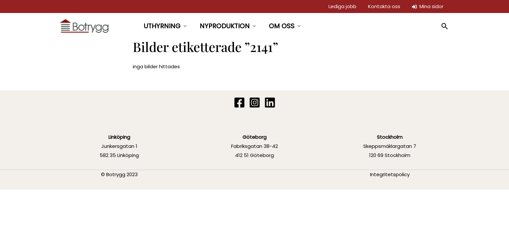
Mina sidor (427, 6)
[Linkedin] (270, 102)
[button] (445, 26)
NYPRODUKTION (225, 26)
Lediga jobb (342, 6)
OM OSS (281, 26)
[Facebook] (239, 102)
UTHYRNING (162, 26)
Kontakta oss (384, 6)
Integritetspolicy (390, 174)
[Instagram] (254, 102)
